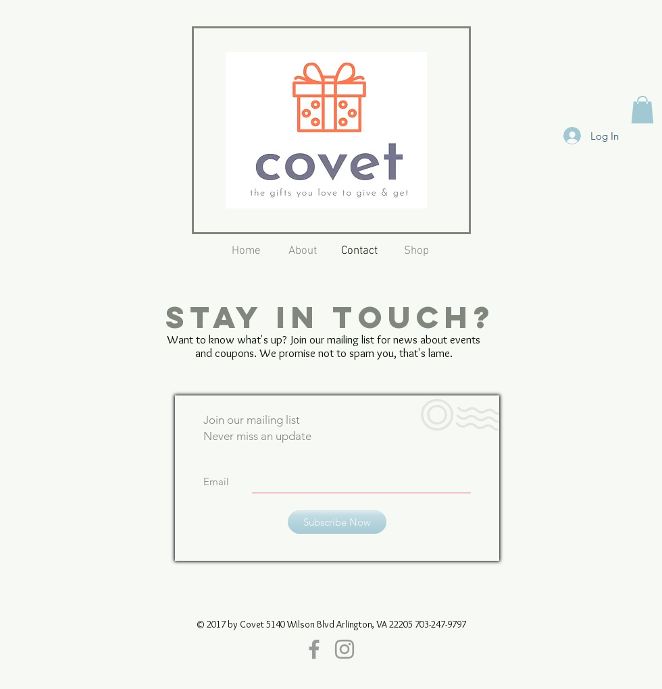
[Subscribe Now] (337, 522)
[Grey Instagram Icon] (344, 649)
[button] (642, 109)
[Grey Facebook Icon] (314, 649)
